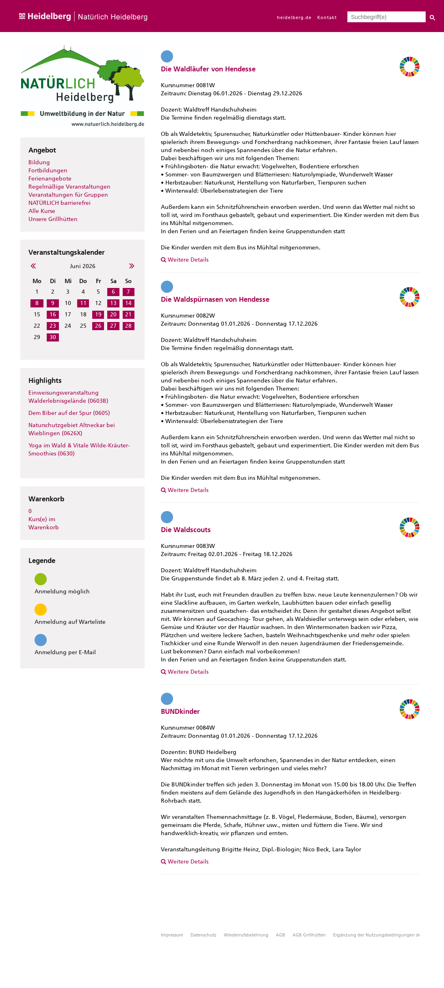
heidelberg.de (294, 17)
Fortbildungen (47, 170)
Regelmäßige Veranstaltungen (69, 186)
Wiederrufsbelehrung (246, 935)
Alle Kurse (41, 211)
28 (128, 325)
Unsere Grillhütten (53, 219)
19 (98, 314)
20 (113, 314)
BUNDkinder (180, 711)
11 (83, 303)
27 (113, 325)
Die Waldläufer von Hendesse (208, 69)
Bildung (39, 162)
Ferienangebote (49, 178)
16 (53, 314)
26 (98, 325)
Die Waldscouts (186, 530)
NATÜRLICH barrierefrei (59, 203)
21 (128, 314)
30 (53, 337)
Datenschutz (204, 935)
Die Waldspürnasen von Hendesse (215, 299)
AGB (280, 935)
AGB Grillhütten (309, 935)
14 (128, 303)
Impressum (172, 935)
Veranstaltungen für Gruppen (68, 194)
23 (53, 325)
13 (113, 303)
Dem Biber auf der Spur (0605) (69, 413)
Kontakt (327, 17)
